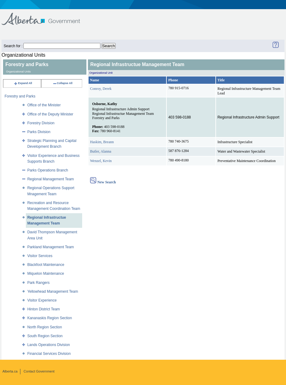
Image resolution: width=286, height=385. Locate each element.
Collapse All (62, 83)
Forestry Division (40, 123)
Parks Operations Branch (47, 170)
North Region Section (44, 327)
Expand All (23, 83)
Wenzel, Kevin (101, 161)
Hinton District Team (43, 309)
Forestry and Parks (20, 96)
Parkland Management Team (50, 247)
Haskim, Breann (102, 142)
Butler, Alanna (100, 151)
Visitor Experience (42, 300)
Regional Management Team (50, 179)
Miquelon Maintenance (45, 273)
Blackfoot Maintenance (45, 265)
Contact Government (39, 371)
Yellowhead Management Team (52, 291)
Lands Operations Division (48, 345)
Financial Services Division (49, 353)
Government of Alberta (46, 16)
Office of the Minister (44, 105)
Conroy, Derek (101, 89)
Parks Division (39, 132)
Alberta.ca (10, 371)
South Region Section (45, 336)
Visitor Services (39, 256)
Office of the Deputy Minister (50, 114)
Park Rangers (38, 283)
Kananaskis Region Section (49, 318)
